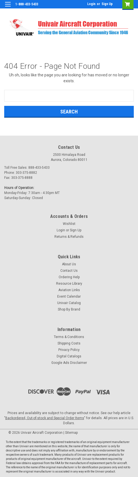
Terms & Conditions (69, 337)
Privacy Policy (69, 350)
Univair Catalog (69, 303)
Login (91, 4)
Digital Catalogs (69, 356)
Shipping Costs (69, 343)
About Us (69, 264)
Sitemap (71, 433)
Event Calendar (69, 296)
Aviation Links (69, 290)
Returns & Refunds (69, 237)
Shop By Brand (69, 309)
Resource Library (69, 284)
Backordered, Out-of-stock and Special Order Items (44, 418)
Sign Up (107, 4)
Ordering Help (69, 277)
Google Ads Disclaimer (69, 363)
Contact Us (69, 271)
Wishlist (69, 224)
